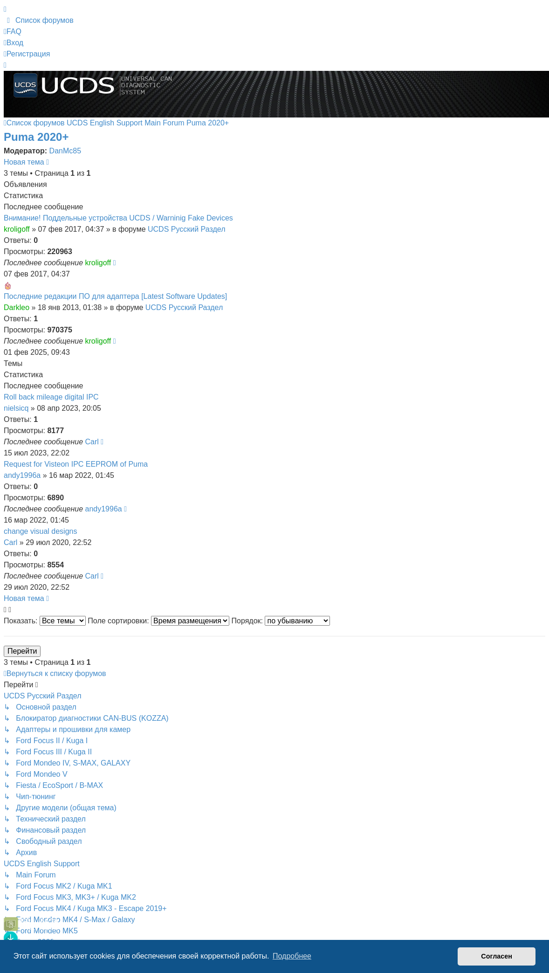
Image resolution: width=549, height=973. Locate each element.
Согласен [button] (496, 956)
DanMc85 (65, 151)
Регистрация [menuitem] (27, 54)
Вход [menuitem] (13, 43)
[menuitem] (39, 20)
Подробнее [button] (292, 956)
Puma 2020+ (36, 137)
